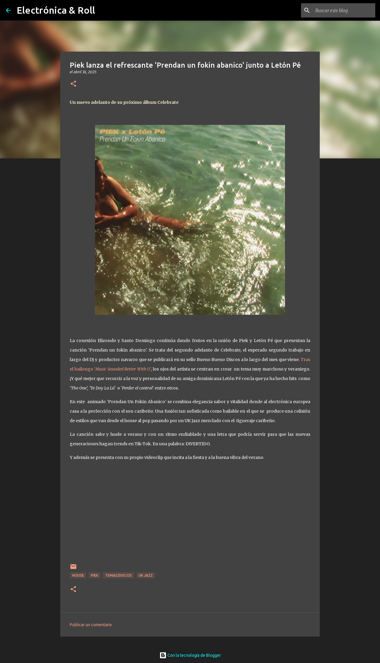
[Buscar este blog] (344, 10)
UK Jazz (146, 575)
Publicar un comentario (91, 624)
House (78, 575)
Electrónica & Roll (56, 10)
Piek (94, 575)
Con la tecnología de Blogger (190, 655)
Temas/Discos (118, 575)
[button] (73, 84)
